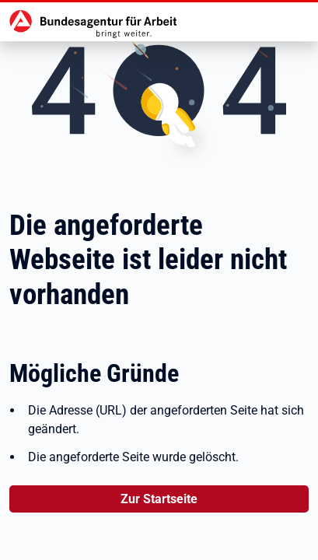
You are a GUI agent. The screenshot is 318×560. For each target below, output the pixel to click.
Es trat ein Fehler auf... (159, 280)
